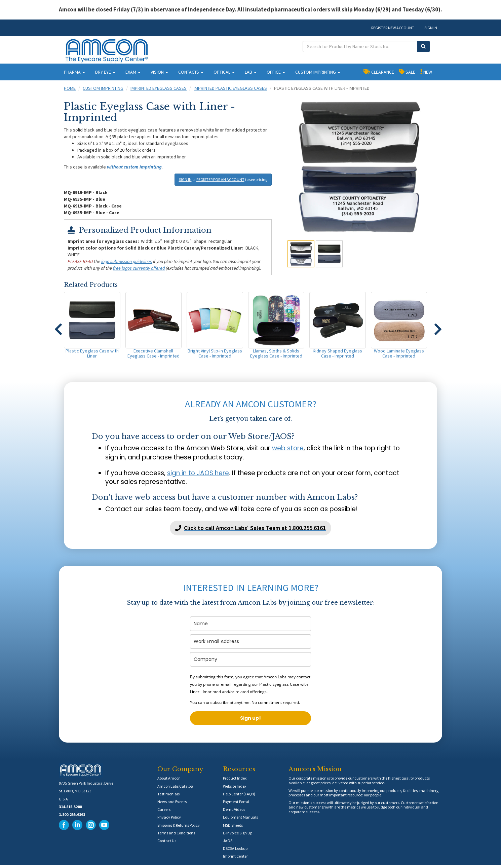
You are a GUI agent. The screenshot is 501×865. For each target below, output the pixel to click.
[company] (250, 659)
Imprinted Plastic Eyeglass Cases (230, 88)
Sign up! (250, 718)
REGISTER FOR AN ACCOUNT (220, 179)
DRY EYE (105, 72)
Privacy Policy (169, 817)
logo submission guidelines (126, 261)
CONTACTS (190, 72)
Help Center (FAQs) (239, 793)
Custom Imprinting (103, 88)
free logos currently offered (139, 268)
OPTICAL (224, 72)
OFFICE (276, 72)
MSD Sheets (233, 825)
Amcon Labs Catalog (175, 786)
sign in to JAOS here (198, 473)
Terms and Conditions (176, 832)
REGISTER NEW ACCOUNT (392, 27)
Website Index (234, 786)
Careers (163, 809)
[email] (250, 641)
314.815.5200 (70, 806)
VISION (159, 72)
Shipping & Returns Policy (178, 825)
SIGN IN (430, 27)
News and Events (172, 801)
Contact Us (166, 840)
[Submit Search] (423, 46)
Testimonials (168, 793)
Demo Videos (234, 809)
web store (288, 448)
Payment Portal (236, 801)
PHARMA (74, 72)
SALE (407, 71)
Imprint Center (235, 856)
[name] (250, 623)
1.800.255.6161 (72, 814)
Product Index (234, 778)
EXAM (133, 72)
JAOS (227, 840)
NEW (426, 71)
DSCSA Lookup (235, 848)
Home (70, 88)
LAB (251, 72)
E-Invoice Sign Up (237, 832)
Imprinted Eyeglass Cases (158, 88)
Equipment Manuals (240, 817)
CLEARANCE (378, 71)
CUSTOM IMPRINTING (317, 72)
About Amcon (169, 778)
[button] (58, 326)
